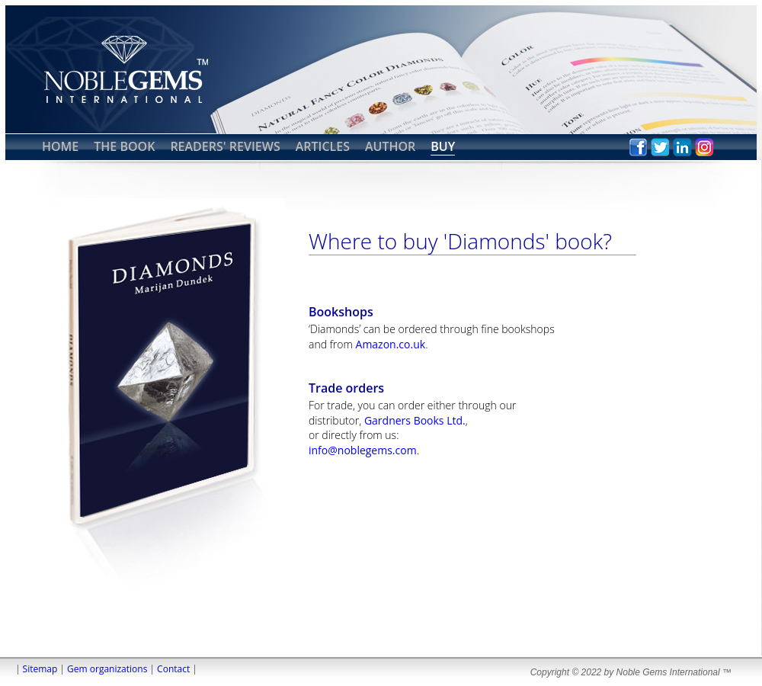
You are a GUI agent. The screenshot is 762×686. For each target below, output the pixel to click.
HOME (60, 146)
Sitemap (40, 668)
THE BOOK (124, 146)
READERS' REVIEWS (225, 146)
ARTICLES (323, 146)
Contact (173, 668)
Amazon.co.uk (391, 344)
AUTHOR (390, 146)
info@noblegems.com (363, 450)
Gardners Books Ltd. (415, 420)
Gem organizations (107, 668)
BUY (443, 146)
